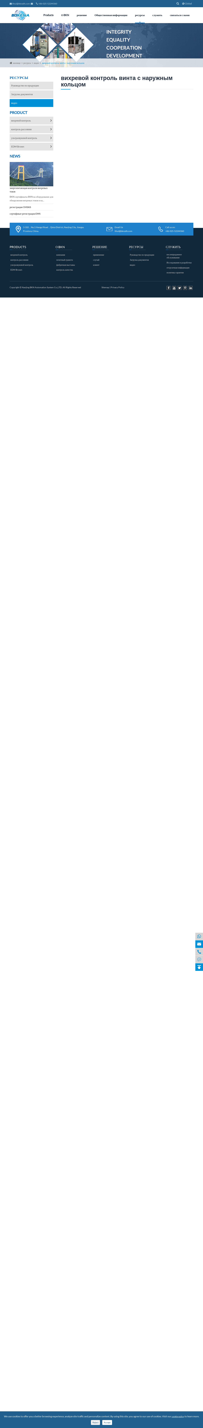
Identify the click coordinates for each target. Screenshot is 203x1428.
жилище (17, 63)
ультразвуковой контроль (24, 137)
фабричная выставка (65, 265)
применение (98, 254)
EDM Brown (17, 146)
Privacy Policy (117, 287)
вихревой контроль (21, 120)
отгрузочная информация (178, 267)
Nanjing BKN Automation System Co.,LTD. (42, 287)
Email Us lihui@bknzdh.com (123, 229)
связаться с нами (180, 15)
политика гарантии (175, 272)
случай (96, 259)
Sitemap (105, 287)
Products (48, 15)
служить (157, 15)
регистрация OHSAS (20, 207)
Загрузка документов (22, 94)
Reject (95, 1422)
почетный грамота (64, 259)
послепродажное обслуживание (174, 256)
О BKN (65, 15)
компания (60, 254)
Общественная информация (110, 15)
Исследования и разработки (179, 262)
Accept (107, 1422)
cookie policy (178, 1416)
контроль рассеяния (21, 129)
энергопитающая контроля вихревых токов (29, 189)
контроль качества (64, 269)
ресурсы (140, 15)
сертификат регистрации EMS (25, 213)
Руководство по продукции (25, 85)
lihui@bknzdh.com (20, 3)
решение (82, 15)
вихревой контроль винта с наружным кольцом (63, 63)
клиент (96, 265)
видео (36, 63)
